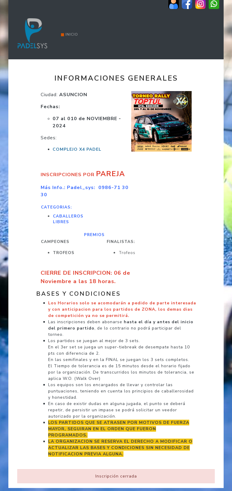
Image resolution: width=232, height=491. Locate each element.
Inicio (69, 34)
